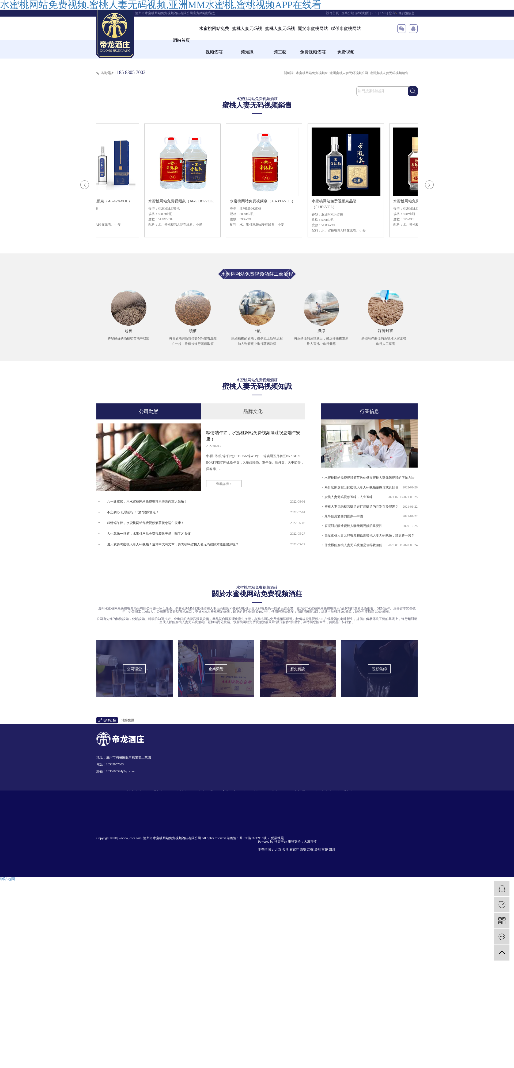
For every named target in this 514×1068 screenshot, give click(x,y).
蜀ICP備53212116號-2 (254, 838)
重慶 (325, 849)
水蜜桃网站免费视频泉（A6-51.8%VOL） (184, 201)
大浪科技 (310, 841)
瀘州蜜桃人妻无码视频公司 (349, 73)
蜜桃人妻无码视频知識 (247, 40)
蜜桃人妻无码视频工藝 (280, 40)
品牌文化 (253, 411)
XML (382, 13)
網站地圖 (362, 13)
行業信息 (369, 411)
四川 (332, 849)
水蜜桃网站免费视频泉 (312, 73)
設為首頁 (332, 13)
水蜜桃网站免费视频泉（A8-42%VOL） (101, 201)
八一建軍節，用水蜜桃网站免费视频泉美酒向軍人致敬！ (147, 501)
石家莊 (294, 849)
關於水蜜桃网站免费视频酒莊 (313, 40)
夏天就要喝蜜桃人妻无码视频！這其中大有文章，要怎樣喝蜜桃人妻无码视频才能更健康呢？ (173, 544)
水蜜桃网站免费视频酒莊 (214, 40)
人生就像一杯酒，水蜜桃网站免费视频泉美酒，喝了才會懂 (149, 533)
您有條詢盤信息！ (403, 13)
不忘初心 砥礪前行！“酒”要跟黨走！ (133, 512)
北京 (278, 849)
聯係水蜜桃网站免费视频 (346, 40)
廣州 (317, 849)
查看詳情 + (224, 484)
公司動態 (148, 411)
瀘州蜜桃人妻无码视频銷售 (389, 73)
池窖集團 (128, 720)
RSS (374, 13)
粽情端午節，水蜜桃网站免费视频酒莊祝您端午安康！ (145, 523)
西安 (303, 849)
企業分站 (347, 13)
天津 (285, 849)
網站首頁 (181, 40)
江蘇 (310, 849)
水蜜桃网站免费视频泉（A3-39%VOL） (264, 201)
